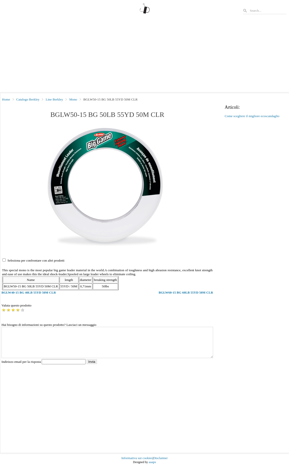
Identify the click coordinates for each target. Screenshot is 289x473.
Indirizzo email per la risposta (44, 368)
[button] (107, 187)
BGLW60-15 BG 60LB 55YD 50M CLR (186, 292)
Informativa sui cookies (137, 464)
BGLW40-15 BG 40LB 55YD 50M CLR (28, 292)
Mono (73, 99)
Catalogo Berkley (28, 99)
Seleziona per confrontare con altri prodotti (35, 260)
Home (6, 99)
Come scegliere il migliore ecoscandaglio (252, 116)
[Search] (268, 10)
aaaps (152, 468)
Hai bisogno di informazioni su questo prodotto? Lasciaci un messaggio (48, 325)
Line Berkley (54, 99)
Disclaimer (160, 464)
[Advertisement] (144, 55)
